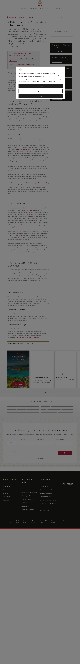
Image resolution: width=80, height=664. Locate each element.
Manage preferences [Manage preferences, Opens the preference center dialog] (40, 91)
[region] (40, 82)
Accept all (40, 86)
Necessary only (40, 96)
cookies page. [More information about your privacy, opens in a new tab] (52, 81)
